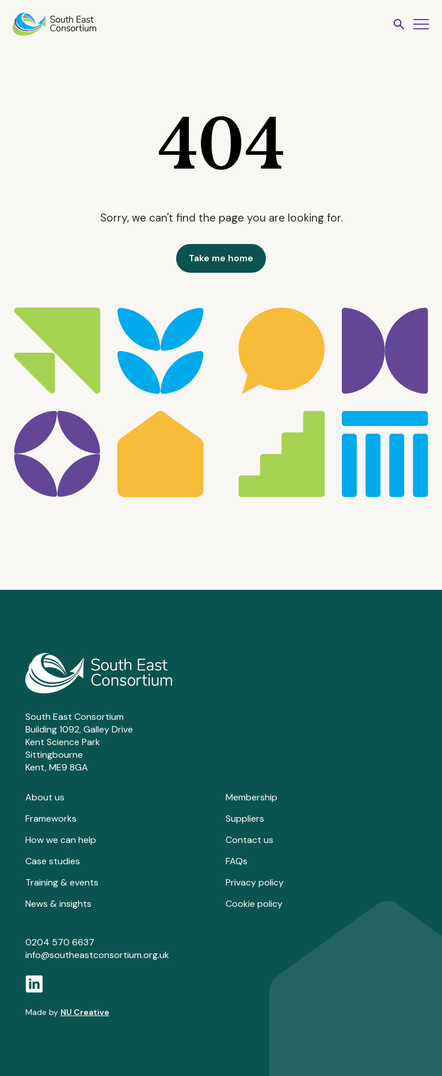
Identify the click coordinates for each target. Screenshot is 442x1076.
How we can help (60, 840)
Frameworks (51, 818)
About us (44, 797)
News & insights (58, 904)
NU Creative (84, 1012)
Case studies (52, 861)
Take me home (221, 258)
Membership (251, 797)
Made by (67, 1012)
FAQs (236, 861)
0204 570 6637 (59, 942)
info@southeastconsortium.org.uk (97, 955)
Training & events (61, 882)
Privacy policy (255, 882)
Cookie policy (254, 904)
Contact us (249, 840)
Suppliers (245, 818)
